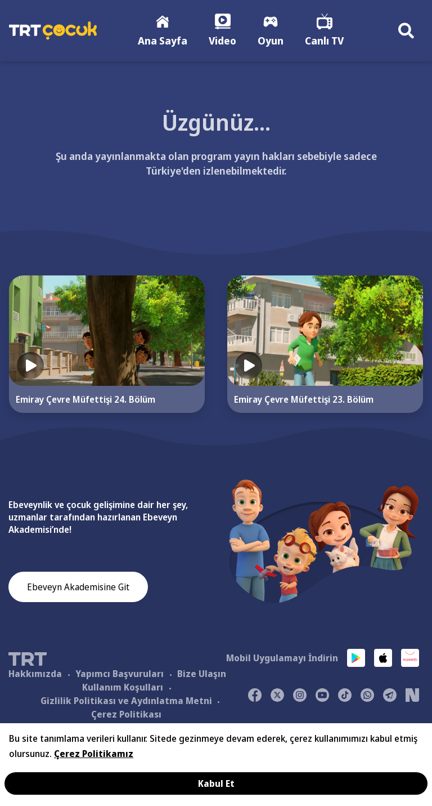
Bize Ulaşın (201, 673)
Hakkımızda (35, 673)
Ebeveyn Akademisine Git (78, 587)
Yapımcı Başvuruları (119, 673)
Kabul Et (216, 783)
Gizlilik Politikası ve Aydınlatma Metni (126, 700)
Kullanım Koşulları (122, 687)
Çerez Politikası (126, 714)
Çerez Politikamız (93, 753)
